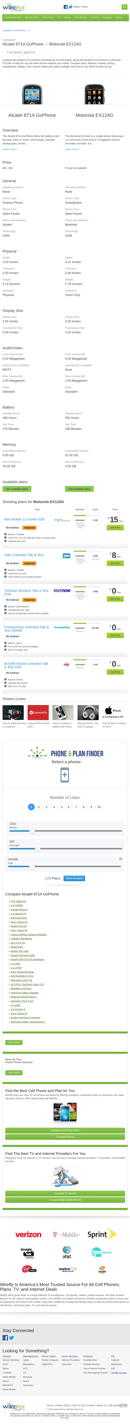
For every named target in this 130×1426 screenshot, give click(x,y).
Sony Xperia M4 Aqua (22, 972)
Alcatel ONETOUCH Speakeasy (28, 959)
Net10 (5, 1380)
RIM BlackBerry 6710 (22, 976)
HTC (25, 1368)
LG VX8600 (17, 905)
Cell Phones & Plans (12, 17)
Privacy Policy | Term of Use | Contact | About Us (80, 1404)
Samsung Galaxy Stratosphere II (28, 1021)
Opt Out (123, 1404)
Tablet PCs (46, 1364)
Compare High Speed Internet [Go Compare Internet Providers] (65, 1199)
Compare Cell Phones (14, 30)
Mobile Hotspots (49, 1360)
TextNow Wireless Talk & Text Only (26, 592)
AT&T (5, 1364)
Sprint (5, 1368)
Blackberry (113, 1364)
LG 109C (15, 963)
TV (59, 17)
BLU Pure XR (18, 943)
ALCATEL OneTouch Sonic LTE (27, 984)
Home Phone (48, 17)
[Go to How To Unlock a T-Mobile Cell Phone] (63, 712)
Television (65, 1364)
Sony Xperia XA (19, 922)
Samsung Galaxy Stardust (24, 992)
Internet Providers (69, 1360)
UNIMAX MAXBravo (21, 938)
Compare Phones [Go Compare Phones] (65, 1136)
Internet (67, 17)
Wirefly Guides (116, 1372)
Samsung (27, 1384)
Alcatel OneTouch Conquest (25, 1017)
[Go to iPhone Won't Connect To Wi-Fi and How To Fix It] (113, 712)
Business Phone (32, 17)
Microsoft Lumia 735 (21, 980)
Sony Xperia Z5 (19, 1013)
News (76, 6)
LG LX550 (16, 967)
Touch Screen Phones (92, 1368)
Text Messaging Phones (93, 1372)
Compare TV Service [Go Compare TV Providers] (65, 1193)
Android (112, 1360)
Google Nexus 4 (19, 909)
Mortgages (107, 17)
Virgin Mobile (9, 1376)
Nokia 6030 (17, 947)
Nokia (25, 1380)
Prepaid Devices (89, 1364)
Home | (50, 1404)
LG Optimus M (18, 913)
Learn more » (10, 149)
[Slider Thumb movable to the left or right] (32, 832)
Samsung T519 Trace (22, 1001)
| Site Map (112, 1404)
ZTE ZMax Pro (18, 901)
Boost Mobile (9, 1388)
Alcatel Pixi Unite (20, 951)
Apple (25, 1360)
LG (24, 1372)
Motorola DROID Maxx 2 (24, 996)
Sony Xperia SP (19, 930)
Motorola (27, 1376)
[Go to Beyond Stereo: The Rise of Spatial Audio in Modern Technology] (88, 712)
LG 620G (15, 1005)
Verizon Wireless (11, 1360)
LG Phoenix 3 (18, 1009)
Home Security (80, 17)
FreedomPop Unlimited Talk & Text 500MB (26, 628)
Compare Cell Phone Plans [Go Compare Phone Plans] (65, 1130)
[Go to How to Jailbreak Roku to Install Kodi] (13, 712)
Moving (119, 17)
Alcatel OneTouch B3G (23, 955)
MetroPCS (8, 1384)
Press (84, 6)
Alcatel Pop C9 (19, 926)
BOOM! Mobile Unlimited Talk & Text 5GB (26, 665)
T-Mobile (7, 1372)
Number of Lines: (65, 797)
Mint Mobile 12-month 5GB (24, 519)
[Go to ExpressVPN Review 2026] (38, 712)
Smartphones (87, 1360)
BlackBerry (28, 1364)
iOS (110, 1368)
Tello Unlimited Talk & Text (24, 555)
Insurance (95, 17)
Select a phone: (67, 762)
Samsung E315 (19, 918)
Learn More (14, 1042)
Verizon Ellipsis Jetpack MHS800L (29, 934)
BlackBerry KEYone (21, 988)
